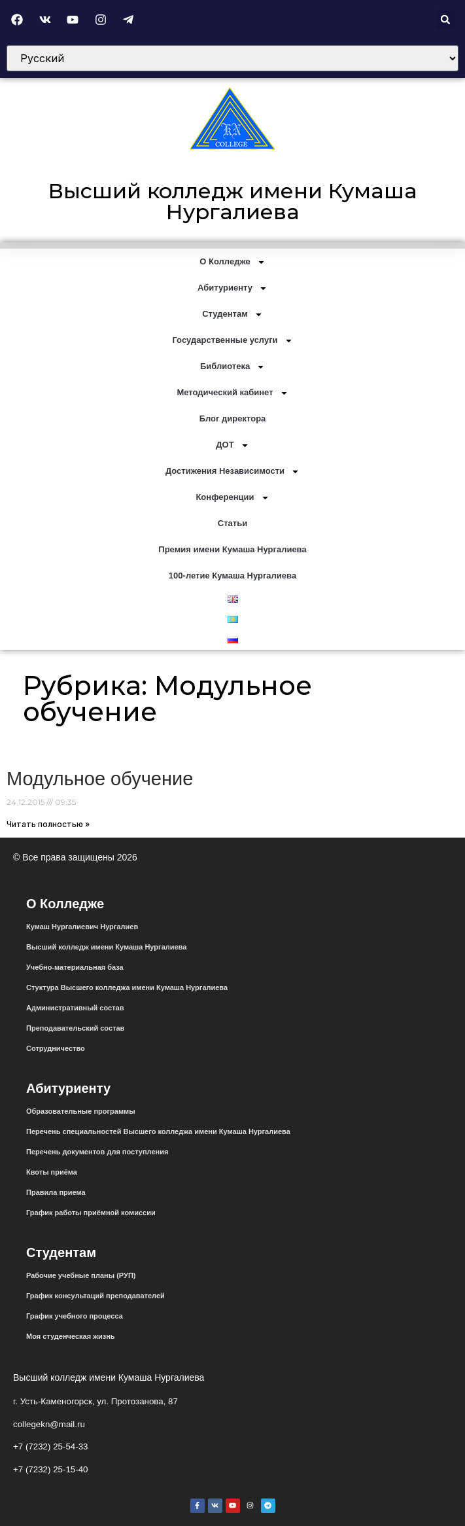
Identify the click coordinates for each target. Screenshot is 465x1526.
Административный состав (75, 1008)
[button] (445, 19)
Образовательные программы (80, 1111)
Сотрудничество (55, 1048)
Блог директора (232, 418)
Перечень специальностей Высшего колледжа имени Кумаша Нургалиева (158, 1131)
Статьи (232, 523)
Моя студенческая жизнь (70, 1336)
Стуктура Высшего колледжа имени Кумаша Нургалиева (127, 987)
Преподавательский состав (75, 1028)
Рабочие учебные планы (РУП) (80, 1275)
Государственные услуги (232, 340)
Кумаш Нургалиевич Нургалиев (82, 927)
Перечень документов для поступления (97, 1152)
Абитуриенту (232, 288)
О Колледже (232, 262)
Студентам (232, 314)
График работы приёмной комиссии (91, 1212)
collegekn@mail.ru (49, 1424)
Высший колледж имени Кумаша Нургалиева (232, 201)
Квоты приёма (51, 1172)
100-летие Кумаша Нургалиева (232, 575)
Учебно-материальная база (75, 967)
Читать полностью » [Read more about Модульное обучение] (48, 824)
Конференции (232, 497)
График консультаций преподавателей (95, 1296)
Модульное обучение (100, 778)
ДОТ (232, 445)
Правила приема (56, 1192)
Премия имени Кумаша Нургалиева (232, 549)
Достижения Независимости (232, 471)
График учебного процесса (74, 1316)
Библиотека (232, 367)
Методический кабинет (232, 393)
